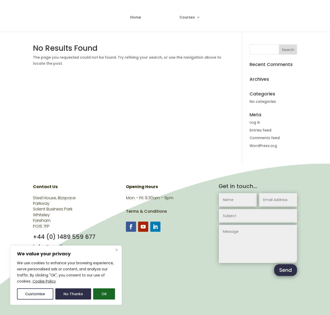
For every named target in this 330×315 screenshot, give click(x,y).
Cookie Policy (44, 281)
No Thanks (73, 293)
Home (137, 16)
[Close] (116, 250)
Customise (35, 293)
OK (104, 293)
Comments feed (265, 137)
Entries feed (260, 130)
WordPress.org (263, 145)
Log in (255, 122)
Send (285, 270)
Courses (185, 16)
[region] (66, 275)
